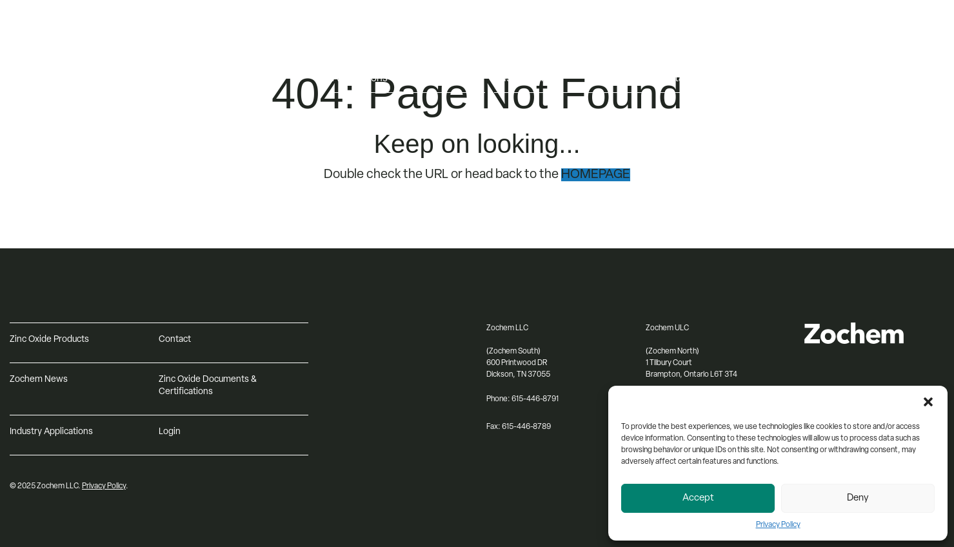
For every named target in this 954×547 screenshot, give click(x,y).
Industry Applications (51, 432)
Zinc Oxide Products (49, 339)
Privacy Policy (778, 525)
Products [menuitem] (352, 51)
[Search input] (882, 79)
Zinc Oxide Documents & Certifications (208, 386)
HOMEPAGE (595, 174)
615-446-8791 (535, 399)
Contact (175, 339)
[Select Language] (882, 52)
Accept (698, 498)
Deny (858, 498)
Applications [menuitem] (360, 79)
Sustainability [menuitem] (524, 79)
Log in (835, 31)
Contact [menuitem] (674, 79)
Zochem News (39, 379)
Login (170, 432)
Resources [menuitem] (680, 51)
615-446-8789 (526, 427)
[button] (928, 401)
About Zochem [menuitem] (528, 51)
